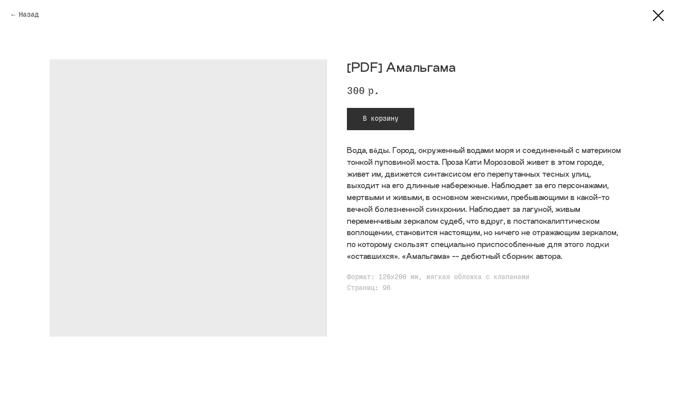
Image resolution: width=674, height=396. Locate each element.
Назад (29, 14)
